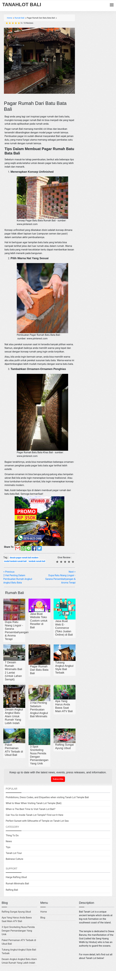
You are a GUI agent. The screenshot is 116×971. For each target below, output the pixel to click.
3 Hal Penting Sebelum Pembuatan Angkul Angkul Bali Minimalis (39, 709)
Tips (8, 847)
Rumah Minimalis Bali (17, 883)
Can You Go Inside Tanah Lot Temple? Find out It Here (34, 815)
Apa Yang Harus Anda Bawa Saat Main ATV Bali (64, 706)
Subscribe (58, 779)
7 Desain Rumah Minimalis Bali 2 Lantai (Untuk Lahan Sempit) (13, 671)
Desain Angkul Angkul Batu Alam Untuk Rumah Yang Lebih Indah (14, 716)
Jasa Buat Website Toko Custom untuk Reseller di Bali (38, 620)
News (9, 841)
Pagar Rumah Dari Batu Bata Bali (39, 670)
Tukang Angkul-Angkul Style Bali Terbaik (64, 667)
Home (43, 911)
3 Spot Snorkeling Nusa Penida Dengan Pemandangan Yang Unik (39, 755)
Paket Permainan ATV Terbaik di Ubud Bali (14, 749)
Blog (42, 917)
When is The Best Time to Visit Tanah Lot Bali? (30, 809)
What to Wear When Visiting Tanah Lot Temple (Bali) (33, 803)
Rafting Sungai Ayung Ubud (64, 746)
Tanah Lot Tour (14, 853)
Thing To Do (12, 835)
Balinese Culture (14, 859)
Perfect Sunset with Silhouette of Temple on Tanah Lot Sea (37, 820)
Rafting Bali (12, 889)
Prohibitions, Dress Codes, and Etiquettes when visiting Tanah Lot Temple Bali (47, 797)
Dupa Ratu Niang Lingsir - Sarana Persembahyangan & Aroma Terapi (17, 630)
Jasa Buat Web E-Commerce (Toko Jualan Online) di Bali (64, 627)
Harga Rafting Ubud (16, 877)
